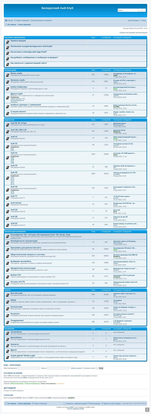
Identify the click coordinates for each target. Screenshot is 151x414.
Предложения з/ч (18, 100)
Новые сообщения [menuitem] (22, 20)
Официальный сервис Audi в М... (125, 282)
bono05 (115, 198)
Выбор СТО (16, 275)
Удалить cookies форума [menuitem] (112, 403)
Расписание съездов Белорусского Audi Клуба (31, 46)
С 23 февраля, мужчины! (122, 321)
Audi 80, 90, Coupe (19, 123)
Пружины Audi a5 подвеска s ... (124, 166)
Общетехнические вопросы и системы (28, 254)
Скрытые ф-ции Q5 (120, 217)
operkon (116, 95)
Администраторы (16, 383)
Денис (115, 309)
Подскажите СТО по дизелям (124, 275)
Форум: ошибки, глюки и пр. (123, 112)
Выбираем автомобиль (21, 261)
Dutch (115, 155)
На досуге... (16, 314)
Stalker (115, 263)
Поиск (140, 10)
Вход (6, 365)
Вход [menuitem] (144, 20)
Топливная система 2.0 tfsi (123, 144)
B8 (13, 163)
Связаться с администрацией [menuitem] (76, 403)
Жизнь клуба (16, 73)
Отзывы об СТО (18, 282)
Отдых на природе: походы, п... (125, 307)
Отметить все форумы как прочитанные (133, 32)
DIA (114, 167)
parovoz (116, 284)
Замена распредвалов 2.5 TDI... (124, 172)
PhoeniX (116, 270)
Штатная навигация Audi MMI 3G (125, 255)
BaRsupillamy (117, 243)
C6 (13, 181)
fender (115, 205)
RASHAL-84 (117, 315)
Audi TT (14, 196)
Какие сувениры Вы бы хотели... (125, 105)
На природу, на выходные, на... (125, 73)
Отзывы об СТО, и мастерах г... (124, 80)
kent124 (116, 145)
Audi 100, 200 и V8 (18, 130)
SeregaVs (116, 277)
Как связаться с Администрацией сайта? (29, 63)
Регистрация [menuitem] (134, 20)
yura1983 (116, 174)
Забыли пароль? (76, 368)
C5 (13, 179)
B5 (13, 158)
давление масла (119, 130)
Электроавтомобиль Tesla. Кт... (124, 261)
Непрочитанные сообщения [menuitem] (42, 20)
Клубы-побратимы (19, 87)
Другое (14, 350)
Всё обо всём (17, 293)
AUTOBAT (116, 322)
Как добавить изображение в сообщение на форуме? (34, 57)
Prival (115, 225)
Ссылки (10, 20)
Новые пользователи (48, 383)
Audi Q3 (14, 210)
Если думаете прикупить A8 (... (124, 187)
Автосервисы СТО (18, 99)
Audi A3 (14, 143)
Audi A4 (14, 153)
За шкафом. (117, 300)
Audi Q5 (14, 216)
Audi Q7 (14, 223)
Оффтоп (7, 290)
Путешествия (16, 307)
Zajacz (115, 82)
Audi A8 (14, 187)
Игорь (115, 138)
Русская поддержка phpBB (75, 409)
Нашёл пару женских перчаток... (125, 356)
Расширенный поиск (144, 10)
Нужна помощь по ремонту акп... (125, 223)
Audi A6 (14, 172)
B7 (13, 161)
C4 (13, 177)
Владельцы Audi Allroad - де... (124, 203)
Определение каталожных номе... (125, 94)
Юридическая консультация (23, 268)
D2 (13, 192)
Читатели (60, 383)
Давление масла (119, 123)
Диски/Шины (16, 337)
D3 (13, 193)
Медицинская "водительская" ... (125, 268)
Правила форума (18, 41)
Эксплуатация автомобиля (15, 231)
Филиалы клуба (18, 80)
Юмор (13, 300)
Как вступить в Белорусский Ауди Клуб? (29, 52)
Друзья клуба (17, 94)
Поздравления (17, 320)
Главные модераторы (32, 383)
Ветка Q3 (116, 210)
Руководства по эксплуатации (24, 241)
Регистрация (15, 365)
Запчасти (15, 344)
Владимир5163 (118, 125)
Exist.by (15, 102)
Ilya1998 (116, 107)
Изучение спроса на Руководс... (125, 241)
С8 (13, 184)
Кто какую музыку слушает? (123, 314)
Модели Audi (9, 120)
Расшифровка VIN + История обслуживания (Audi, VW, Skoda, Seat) (40, 235)
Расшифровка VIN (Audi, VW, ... (124, 248)
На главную (11, 403)
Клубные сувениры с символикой (26, 105)
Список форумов (24, 403)
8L (13, 148)
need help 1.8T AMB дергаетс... (124, 153)
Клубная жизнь (10, 70)
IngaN (115, 75)
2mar (115, 211)
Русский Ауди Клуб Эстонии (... (124, 87)
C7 (13, 182)
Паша (115, 89)
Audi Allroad (16, 203)
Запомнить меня (91, 368)
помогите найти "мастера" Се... (124, 293)
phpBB (71, 407)
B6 (13, 159)
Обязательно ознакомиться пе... (125, 338)
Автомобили (16, 332)
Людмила (116, 132)
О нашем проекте (18, 112)
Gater (115, 113)
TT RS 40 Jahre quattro (121, 196)
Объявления (9, 329)
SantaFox (116, 256)
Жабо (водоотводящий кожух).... (125, 137)
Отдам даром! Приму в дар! (23, 355)
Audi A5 (14, 165)
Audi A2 (14, 137)
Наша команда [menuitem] (95, 403)
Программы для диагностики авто (26, 248)
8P (13, 150)
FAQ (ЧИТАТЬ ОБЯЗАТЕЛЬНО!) (14, 37)
